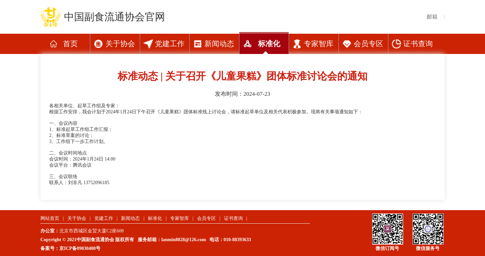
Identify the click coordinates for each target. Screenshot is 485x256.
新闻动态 (219, 43)
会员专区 (368, 43)
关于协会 (120, 43)
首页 (70, 43)
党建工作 (170, 43)
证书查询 (418, 43)
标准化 (269, 43)
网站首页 (49, 218)
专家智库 (318, 43)
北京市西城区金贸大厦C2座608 (93, 230)
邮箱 (432, 17)
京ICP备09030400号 (79, 248)
